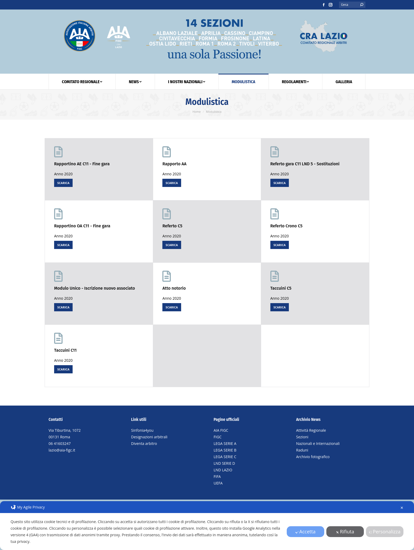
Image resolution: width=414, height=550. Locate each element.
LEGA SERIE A (225, 443)
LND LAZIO (223, 469)
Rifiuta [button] (345, 531)
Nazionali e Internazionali (318, 443)
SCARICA (63, 183)
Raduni (302, 450)
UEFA (218, 483)
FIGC (218, 436)
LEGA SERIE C (225, 456)
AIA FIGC (221, 430)
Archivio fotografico (313, 456)
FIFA (217, 476)
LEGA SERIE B (225, 450)
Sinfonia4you (142, 430)
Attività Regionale (311, 430)
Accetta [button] (305, 531)
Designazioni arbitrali (149, 436)
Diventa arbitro (144, 443)
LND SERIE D (224, 463)
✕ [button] (401, 507)
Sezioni (302, 436)
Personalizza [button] (385, 531)
